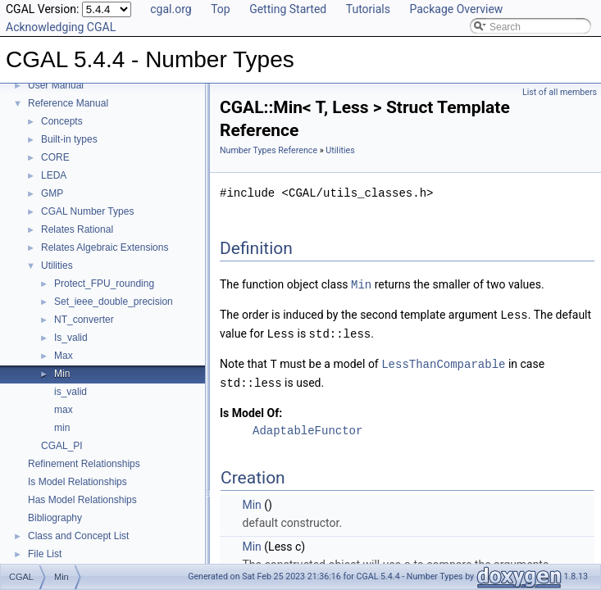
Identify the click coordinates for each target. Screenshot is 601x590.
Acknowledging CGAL (61, 27)
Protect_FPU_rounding (104, 283)
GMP (52, 193)
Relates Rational (77, 229)
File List (44, 554)
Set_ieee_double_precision (113, 301)
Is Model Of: (251, 408)
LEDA (53, 175)
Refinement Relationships (84, 464)
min (62, 427)
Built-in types (69, 139)
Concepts (62, 121)
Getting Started (287, 9)
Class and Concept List (78, 536)
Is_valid (71, 337)
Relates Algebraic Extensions (104, 247)
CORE (55, 157)
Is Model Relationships (77, 482)
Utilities (57, 265)
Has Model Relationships (82, 500)
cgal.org (170, 9)
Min (62, 373)
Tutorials (368, 9)
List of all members (559, 92)
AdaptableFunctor (307, 426)
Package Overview (456, 9)
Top (220, 9)
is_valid (70, 391)
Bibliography (55, 518)
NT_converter (84, 319)
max (63, 409)
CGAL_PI (62, 446)
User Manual (56, 85)
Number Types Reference (268, 150)
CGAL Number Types (87, 211)
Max (63, 355)
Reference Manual (68, 103)
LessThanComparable (443, 361)
